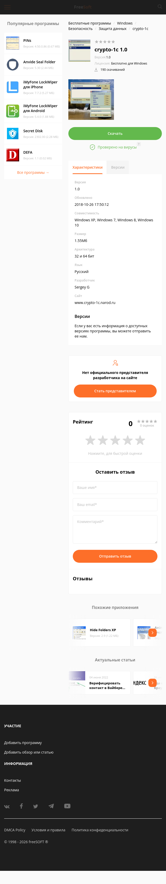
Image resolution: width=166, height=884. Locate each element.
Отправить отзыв (115, 556)
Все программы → (33, 172)
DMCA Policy (14, 829)
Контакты (12, 780)
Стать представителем (115, 390)
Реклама (11, 789)
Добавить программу (23, 742)
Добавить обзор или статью (29, 752)
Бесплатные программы (89, 23)
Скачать (115, 133)
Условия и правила (48, 829)
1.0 (103, 57)
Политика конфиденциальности (99, 829)
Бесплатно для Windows (129, 63)
